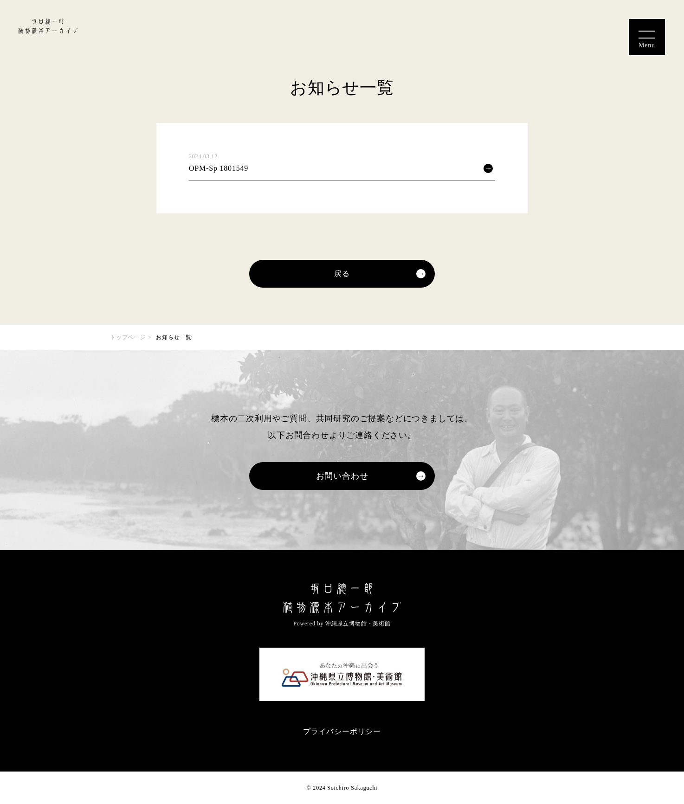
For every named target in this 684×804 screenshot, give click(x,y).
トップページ (128, 337)
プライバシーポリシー (342, 731)
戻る (342, 273)
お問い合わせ (342, 476)
